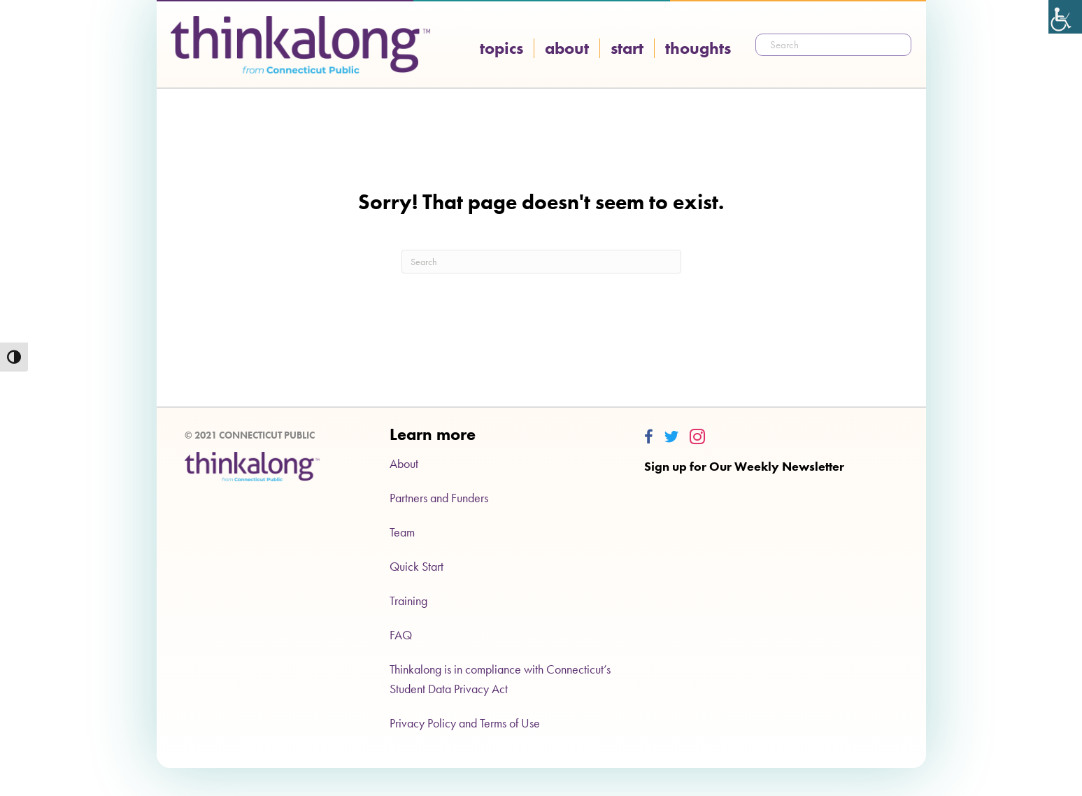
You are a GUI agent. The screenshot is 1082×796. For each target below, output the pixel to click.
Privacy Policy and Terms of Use (465, 723)
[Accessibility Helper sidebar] (1065, 17)
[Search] (541, 261)
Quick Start (416, 566)
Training (408, 600)
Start (627, 48)
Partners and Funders (439, 498)
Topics (501, 48)
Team (402, 532)
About (567, 48)
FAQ (401, 635)
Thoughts (698, 48)
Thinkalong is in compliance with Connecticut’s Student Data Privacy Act (500, 679)
